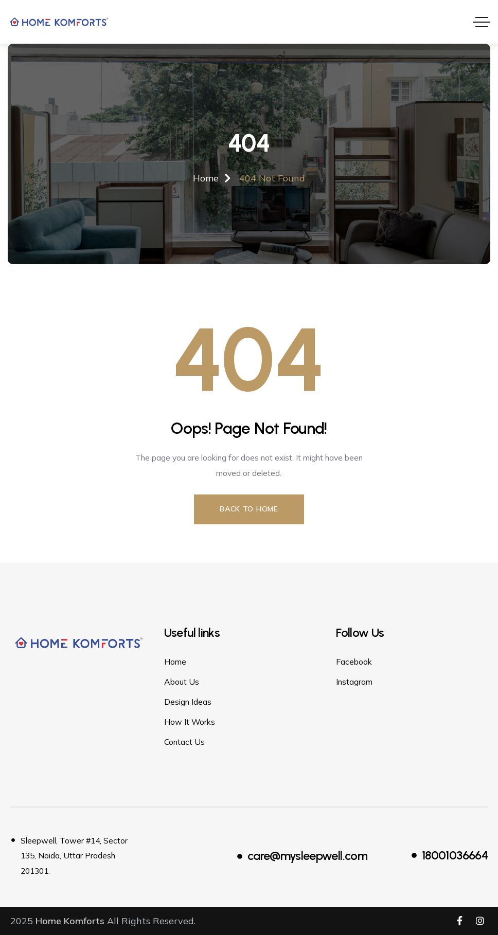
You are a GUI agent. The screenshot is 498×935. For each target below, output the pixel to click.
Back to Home (249, 509)
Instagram (354, 681)
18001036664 (455, 855)
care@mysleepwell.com (307, 856)
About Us (181, 681)
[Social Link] (459, 921)
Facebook (354, 661)
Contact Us (184, 742)
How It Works (189, 722)
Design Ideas (187, 701)
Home (175, 661)
